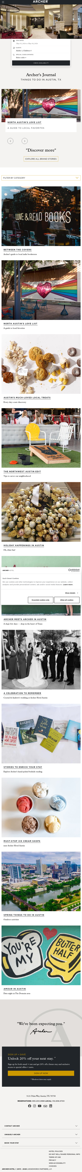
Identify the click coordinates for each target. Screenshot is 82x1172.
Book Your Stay (11, 1143)
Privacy (52, 1160)
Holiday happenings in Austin (24, 545)
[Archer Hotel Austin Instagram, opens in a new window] (34, 1107)
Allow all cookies (66, 600)
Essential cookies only (40, 600)
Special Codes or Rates (24, 54)
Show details (70, 593)
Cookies (52, 1166)
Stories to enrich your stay (23, 767)
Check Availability (41, 63)
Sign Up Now (41, 1073)
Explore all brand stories (41, 159)
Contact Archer (12, 1126)
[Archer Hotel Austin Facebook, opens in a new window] (29, 1107)
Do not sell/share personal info (64, 1154)
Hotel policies (56, 1151)
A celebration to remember (22, 693)
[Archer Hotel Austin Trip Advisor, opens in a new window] (45, 1107)
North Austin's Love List (24, 122)
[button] (41, 49)
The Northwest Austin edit (22, 471)
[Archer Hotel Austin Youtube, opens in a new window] (39, 1107)
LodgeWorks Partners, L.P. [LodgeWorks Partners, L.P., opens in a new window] (39, 1169)
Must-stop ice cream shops (22, 841)
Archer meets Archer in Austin (25, 619)
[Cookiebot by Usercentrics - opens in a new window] (69, 570)
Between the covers (18, 249)
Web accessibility (57, 1163)
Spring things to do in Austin (24, 915)
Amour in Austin (15, 988)
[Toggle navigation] (3, 2)
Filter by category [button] (41, 177)
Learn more (68, 584)
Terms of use (55, 1157)
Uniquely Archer (12, 1134)
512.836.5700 (58, 1101)
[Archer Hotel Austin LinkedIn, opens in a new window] (50, 1107)
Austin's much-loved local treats (27, 397)
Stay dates (20, 40)
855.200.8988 (38, 1101)
